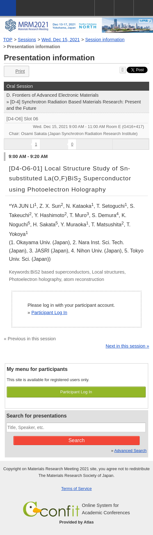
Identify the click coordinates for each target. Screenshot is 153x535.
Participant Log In (49, 312)
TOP (7, 39)
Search (76, 440)
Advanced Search (130, 450)
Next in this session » (127, 346)
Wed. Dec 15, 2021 (61, 39)
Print (16, 71)
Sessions (27, 39)
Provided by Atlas (76, 522)
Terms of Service (76, 488)
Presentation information (33, 46)
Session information (105, 39)
